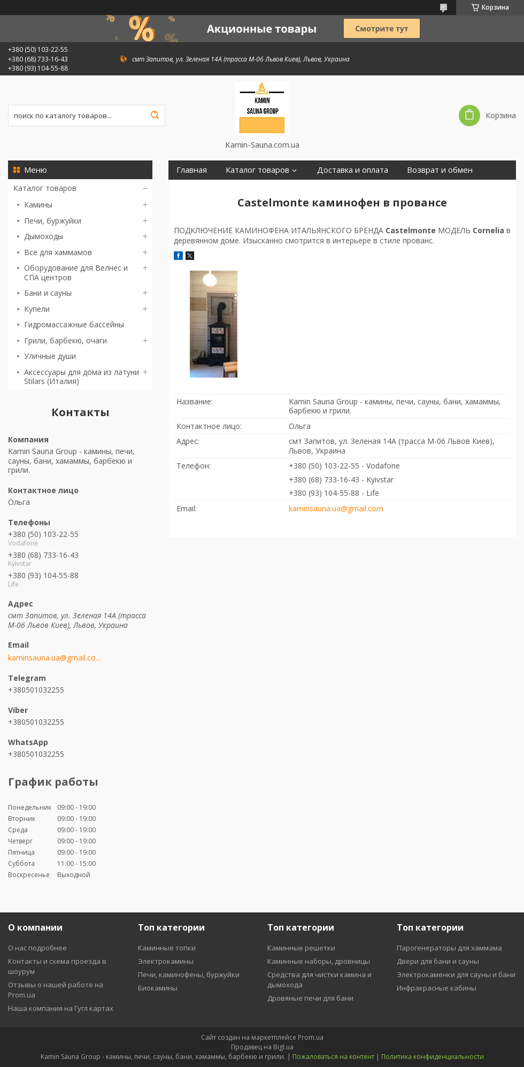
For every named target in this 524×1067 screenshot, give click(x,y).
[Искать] (154, 115)
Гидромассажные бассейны (74, 324)
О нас (187, 189)
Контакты (235, 189)
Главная (191, 170)
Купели (37, 309)
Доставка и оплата (352, 170)
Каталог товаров (44, 188)
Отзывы (287, 189)
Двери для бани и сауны (438, 961)
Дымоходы (43, 236)
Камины (38, 204)
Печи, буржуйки (52, 221)
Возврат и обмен (440, 170)
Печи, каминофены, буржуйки (189, 974)
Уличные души (50, 356)
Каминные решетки (301, 948)
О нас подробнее (37, 948)
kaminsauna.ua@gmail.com (55, 658)
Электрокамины (166, 961)
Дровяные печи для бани (310, 998)
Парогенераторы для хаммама (449, 948)
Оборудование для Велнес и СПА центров (76, 272)
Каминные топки (167, 948)
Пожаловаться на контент (333, 1056)
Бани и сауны (48, 293)
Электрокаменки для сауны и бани (456, 974)
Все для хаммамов (58, 252)
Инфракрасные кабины (436, 988)
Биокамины (158, 988)
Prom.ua (310, 1037)
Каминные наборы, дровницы (318, 961)
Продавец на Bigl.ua (262, 1046)
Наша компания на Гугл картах (60, 1008)
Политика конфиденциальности (432, 1056)
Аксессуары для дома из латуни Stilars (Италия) (81, 377)
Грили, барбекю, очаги (65, 340)
